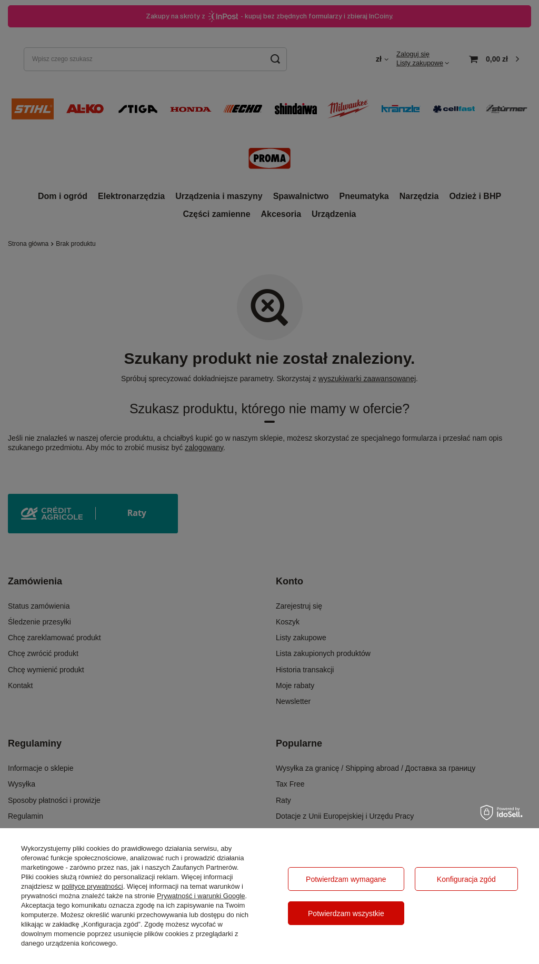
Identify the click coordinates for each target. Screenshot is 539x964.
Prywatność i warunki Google (201, 896)
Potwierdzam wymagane (346, 879)
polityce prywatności (92, 886)
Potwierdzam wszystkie (346, 913)
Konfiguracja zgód (466, 879)
